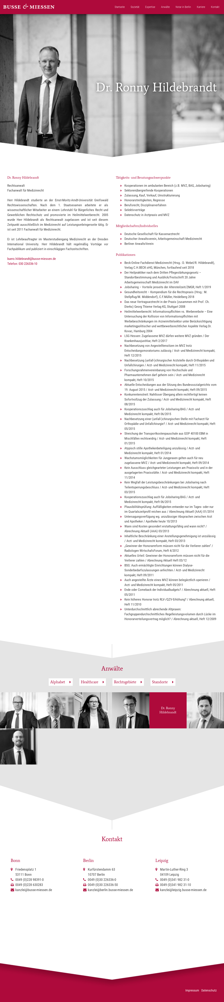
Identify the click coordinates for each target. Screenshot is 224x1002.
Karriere (201, 7)
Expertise (150, 7)
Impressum (192, 990)
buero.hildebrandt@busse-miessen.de (31, 259)
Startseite (120, 7)
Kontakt (215, 7)
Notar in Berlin (183, 7)
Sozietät (135, 7)
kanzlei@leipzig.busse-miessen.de (183, 890)
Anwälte (165, 7)
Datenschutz (209, 990)
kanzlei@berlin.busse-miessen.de (110, 890)
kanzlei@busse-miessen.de (33, 890)
